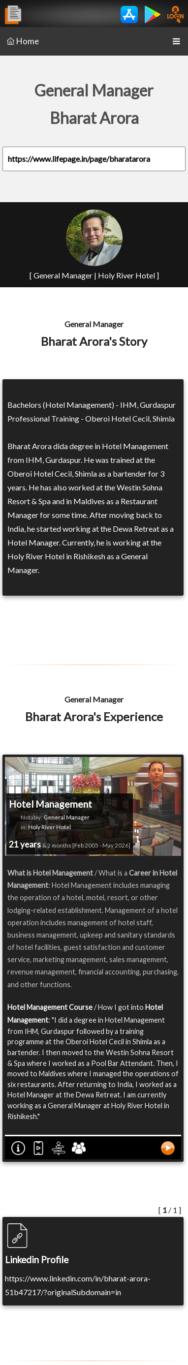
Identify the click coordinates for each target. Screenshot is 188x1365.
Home (23, 41)
